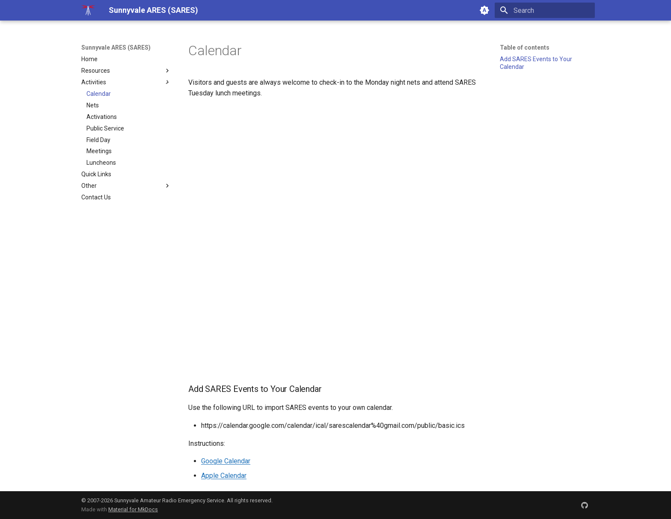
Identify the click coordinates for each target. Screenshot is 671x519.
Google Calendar (225, 461)
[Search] (545, 10)
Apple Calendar (223, 476)
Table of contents (524, 47)
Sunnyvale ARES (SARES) (116, 47)
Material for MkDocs (133, 509)
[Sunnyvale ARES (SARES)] (88, 10)
